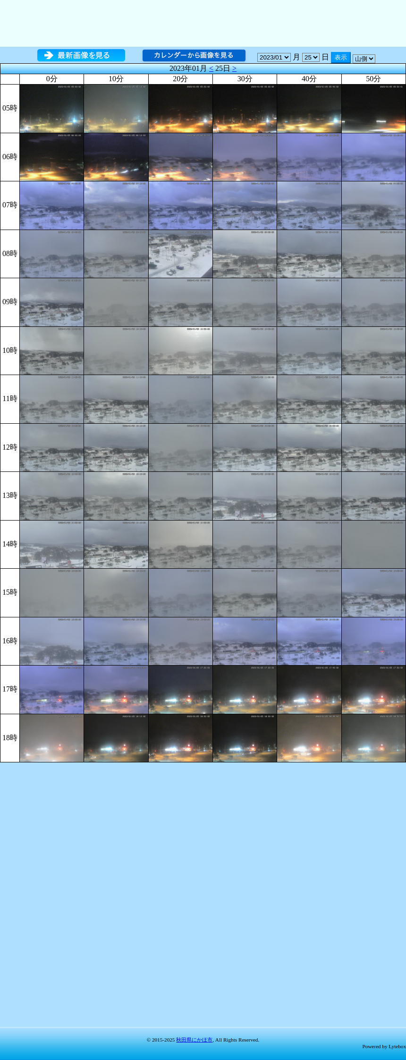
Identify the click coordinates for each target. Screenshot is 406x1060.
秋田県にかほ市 (194, 1040)
